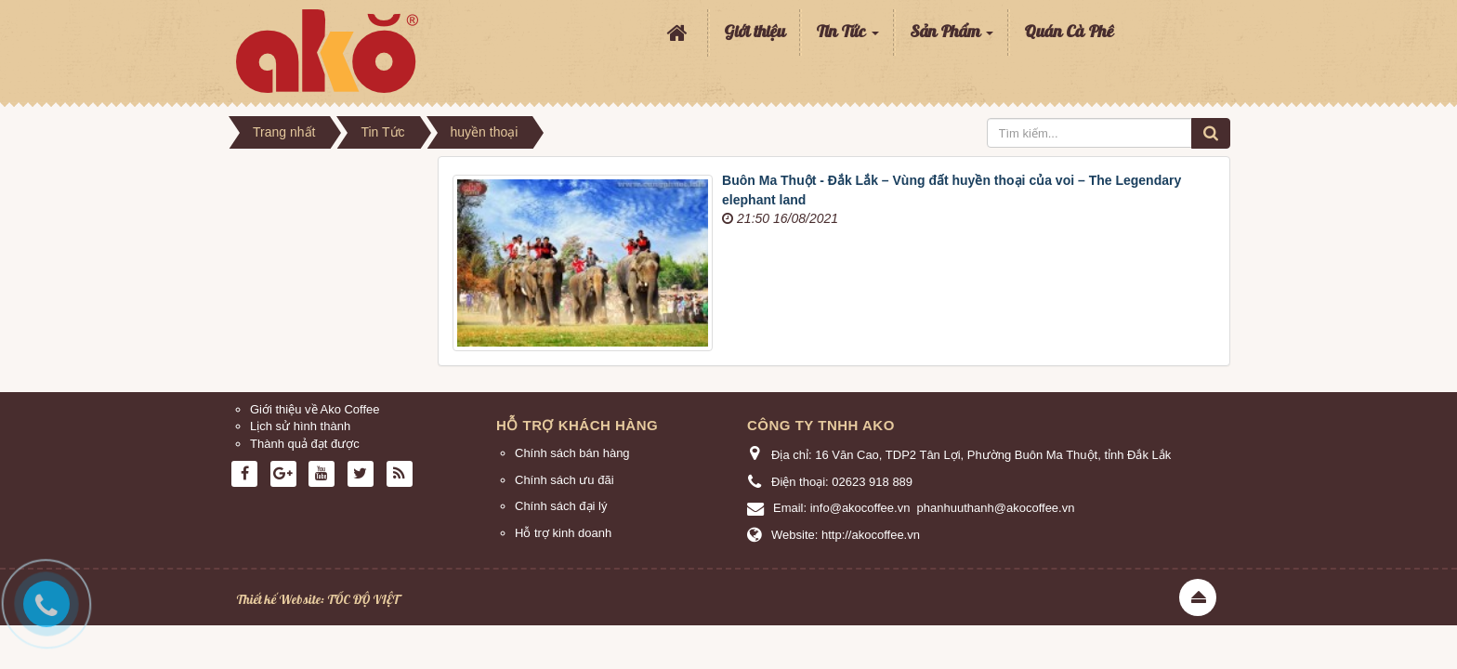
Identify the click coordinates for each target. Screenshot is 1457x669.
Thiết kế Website (278, 600)
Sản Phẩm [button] (951, 37)
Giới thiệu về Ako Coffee (315, 409)
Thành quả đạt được (305, 444)
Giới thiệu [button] (754, 32)
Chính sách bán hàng (572, 453)
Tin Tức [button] (847, 37)
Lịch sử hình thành (300, 426)
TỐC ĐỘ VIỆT (363, 600)
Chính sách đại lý (561, 506)
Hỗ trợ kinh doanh (563, 533)
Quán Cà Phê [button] (1069, 32)
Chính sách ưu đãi (564, 480)
